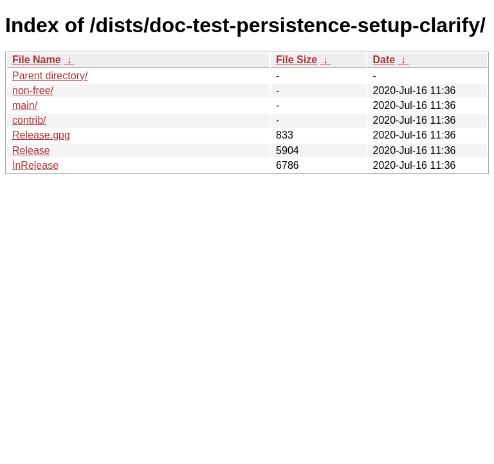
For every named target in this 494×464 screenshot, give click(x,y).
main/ (24, 105)
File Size (296, 59)
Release (31, 150)
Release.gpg (41, 135)
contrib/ (29, 120)
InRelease (35, 165)
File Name (36, 59)
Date (383, 59)
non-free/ (32, 90)
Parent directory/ (49, 75)
